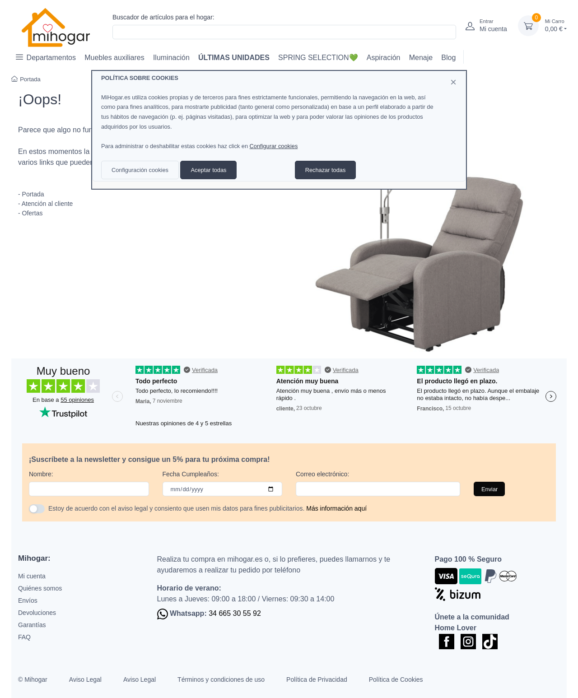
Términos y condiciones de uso (221, 679)
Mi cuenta (32, 576)
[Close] (453, 82)
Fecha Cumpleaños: (191, 474)
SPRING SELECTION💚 (318, 57)
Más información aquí (336, 508)
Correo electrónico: (322, 474)
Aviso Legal (85, 679)
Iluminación (171, 57)
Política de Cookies (396, 679)
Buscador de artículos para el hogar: (163, 17)
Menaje (421, 57)
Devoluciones (37, 612)
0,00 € (556, 25)
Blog (448, 57)
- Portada (31, 194)
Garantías (32, 624)
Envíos (27, 600)
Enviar (489, 489)
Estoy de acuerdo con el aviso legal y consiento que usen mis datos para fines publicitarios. (207, 508)
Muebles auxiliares (114, 57)
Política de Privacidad (316, 679)
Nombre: (41, 474)
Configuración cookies (140, 170)
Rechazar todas (325, 170)
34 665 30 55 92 (235, 613)
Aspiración (384, 57)
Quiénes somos (40, 588)
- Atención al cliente (45, 203)
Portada (26, 79)
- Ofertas (30, 213)
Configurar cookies (274, 146)
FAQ (24, 637)
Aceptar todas (208, 170)
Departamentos (46, 57)
